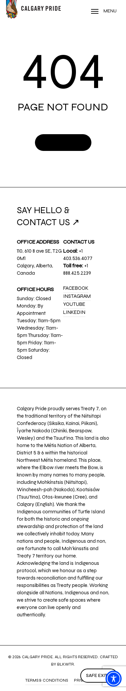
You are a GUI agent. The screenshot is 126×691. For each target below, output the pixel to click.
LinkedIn (74, 312)
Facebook (75, 288)
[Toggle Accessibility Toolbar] (113, 678)
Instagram (77, 296)
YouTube (74, 304)
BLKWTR (65, 664)
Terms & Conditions (46, 680)
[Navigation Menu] (104, 11)
